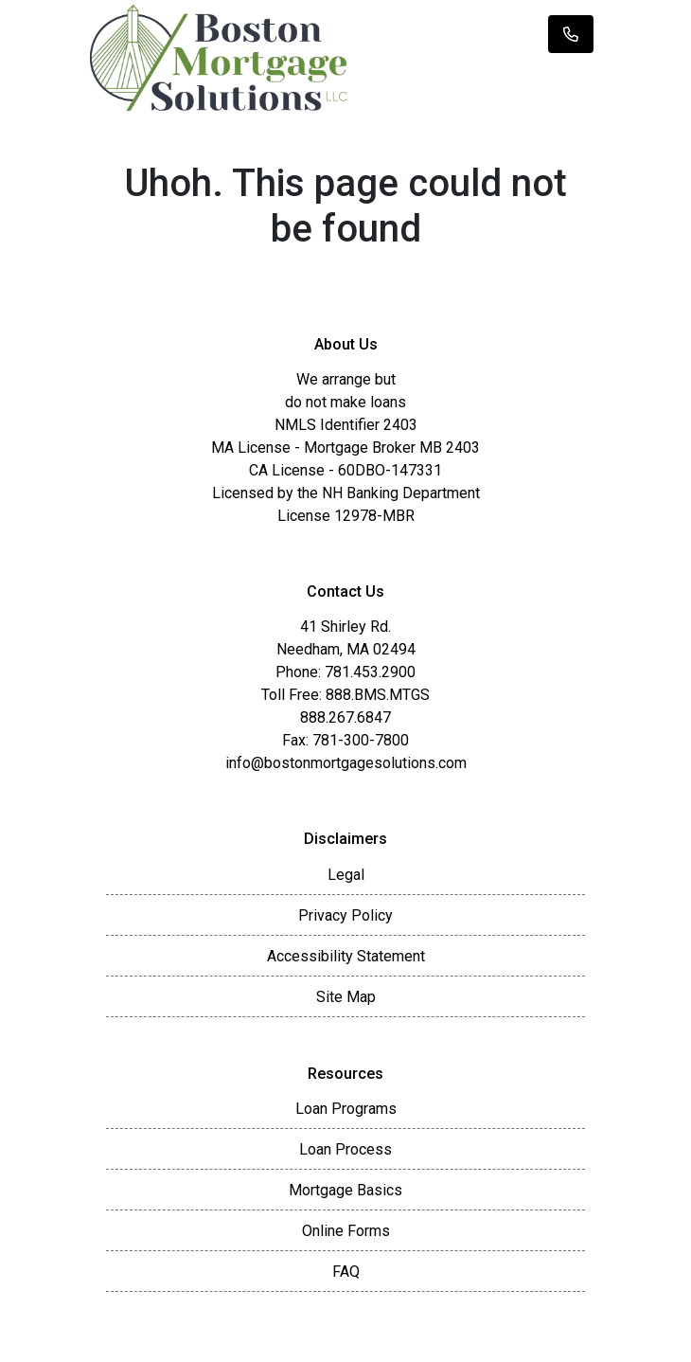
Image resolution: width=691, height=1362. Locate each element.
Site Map (346, 997)
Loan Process (345, 1149)
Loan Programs (346, 1109)
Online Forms (346, 1231)
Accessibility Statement (346, 956)
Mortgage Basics (345, 1190)
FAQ (346, 1272)
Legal (346, 875)
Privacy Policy (345, 915)
